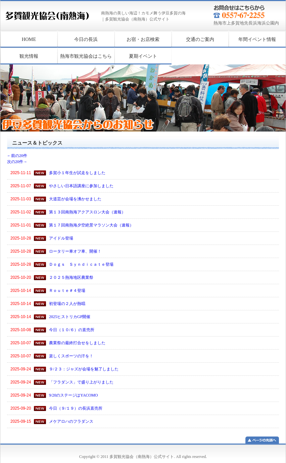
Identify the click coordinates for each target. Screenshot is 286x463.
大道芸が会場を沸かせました (75, 199)
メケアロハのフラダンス (71, 421)
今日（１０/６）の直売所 (71, 329)
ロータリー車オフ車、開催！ (75, 251)
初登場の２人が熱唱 (67, 303)
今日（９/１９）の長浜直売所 (75, 408)
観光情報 (28, 56)
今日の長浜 (86, 39)
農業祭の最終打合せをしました (77, 343)
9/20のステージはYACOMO (73, 395)
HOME (29, 39)
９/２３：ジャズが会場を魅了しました (83, 369)
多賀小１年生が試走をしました (77, 172)
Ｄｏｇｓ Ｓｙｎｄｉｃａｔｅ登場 (81, 264)
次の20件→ (17, 161)
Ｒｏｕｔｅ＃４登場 (67, 290)
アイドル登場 (61, 238)
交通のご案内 (200, 39)
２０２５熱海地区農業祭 (71, 277)
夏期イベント (143, 56)
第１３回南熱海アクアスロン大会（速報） (87, 212)
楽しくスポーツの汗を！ (71, 356)
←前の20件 (21, 155)
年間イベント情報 (257, 39)
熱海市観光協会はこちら (86, 56)
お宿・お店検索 (143, 39)
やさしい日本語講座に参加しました (81, 186)
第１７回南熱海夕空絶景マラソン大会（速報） (91, 225)
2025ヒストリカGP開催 (69, 316)
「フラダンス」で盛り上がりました (81, 382)
